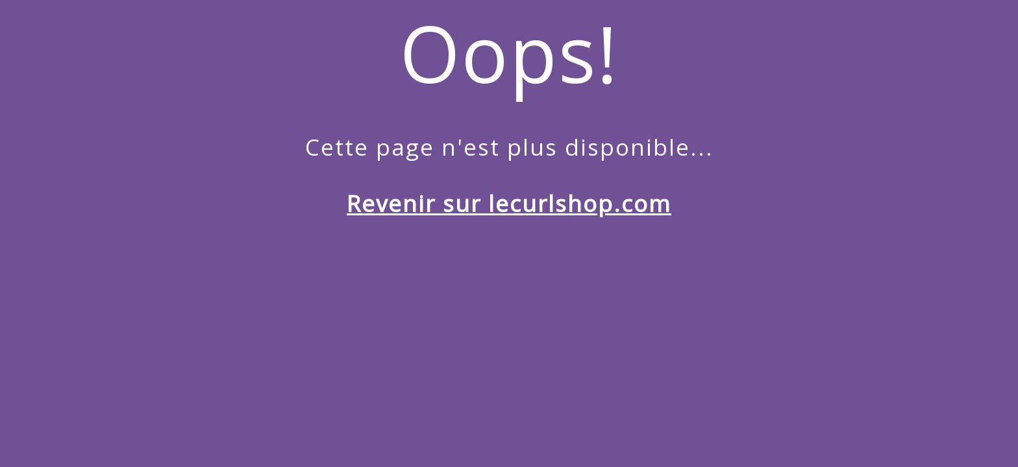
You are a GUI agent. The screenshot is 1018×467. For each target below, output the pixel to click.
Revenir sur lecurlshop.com (509, 203)
